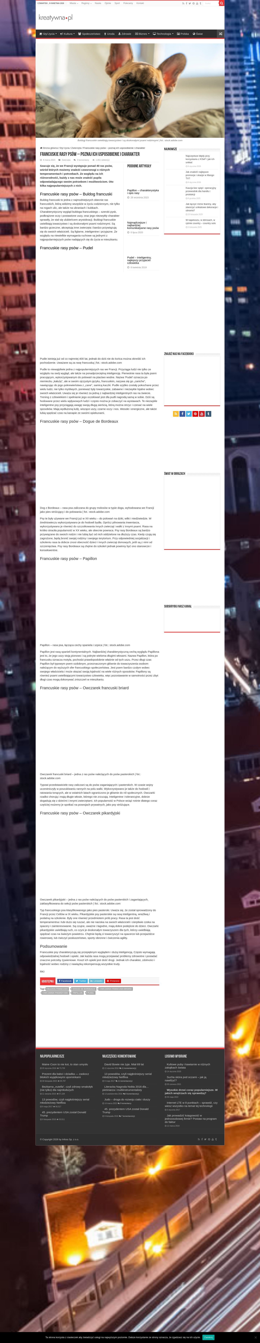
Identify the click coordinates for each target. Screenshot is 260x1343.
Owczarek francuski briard (116, 1187)
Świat (198, 33)
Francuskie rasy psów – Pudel (66, 248)
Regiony (85, 3)
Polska (183, 33)
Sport (117, 3)
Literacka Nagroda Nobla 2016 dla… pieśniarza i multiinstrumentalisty (125, 1286)
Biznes (141, 33)
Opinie (108, 3)
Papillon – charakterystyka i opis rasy (143, 192)
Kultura (66, 33)
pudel (91, 1191)
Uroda (109, 33)
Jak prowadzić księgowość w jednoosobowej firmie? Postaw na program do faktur (191, 1316)
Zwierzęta (76, 148)
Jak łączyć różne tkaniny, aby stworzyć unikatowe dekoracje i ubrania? (202, 207)
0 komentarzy (83, 160)
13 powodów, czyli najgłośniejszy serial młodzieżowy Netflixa (64, 1299)
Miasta (73, 3)
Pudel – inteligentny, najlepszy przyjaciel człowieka (139, 260)
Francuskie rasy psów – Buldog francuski (76, 194)
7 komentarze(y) (128, 1314)
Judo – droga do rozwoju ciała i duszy (127, 1297)
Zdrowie (124, 33)
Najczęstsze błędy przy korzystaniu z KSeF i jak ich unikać (200, 159)
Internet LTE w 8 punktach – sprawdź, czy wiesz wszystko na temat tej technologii (191, 1302)
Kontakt (140, 3)
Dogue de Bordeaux (84, 1187)
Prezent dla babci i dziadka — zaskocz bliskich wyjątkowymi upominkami (64, 1273)
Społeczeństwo (89, 33)
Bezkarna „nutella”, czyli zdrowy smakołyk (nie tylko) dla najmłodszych (66, 1286)
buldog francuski (57, 1187)
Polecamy (128, 3)
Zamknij (208, 1337)
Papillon (78, 1191)
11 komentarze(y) (129, 1266)
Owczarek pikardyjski (55, 1191)
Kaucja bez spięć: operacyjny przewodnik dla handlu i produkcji (201, 191)
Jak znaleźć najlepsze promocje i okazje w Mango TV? (200, 175)
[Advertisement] (156, 18)
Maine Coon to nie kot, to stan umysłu (65, 1262)
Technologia (162, 33)
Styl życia (47, 33)
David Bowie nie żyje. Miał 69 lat (124, 1262)
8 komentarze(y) (132, 1292)
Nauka (98, 3)
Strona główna (49, 148)
